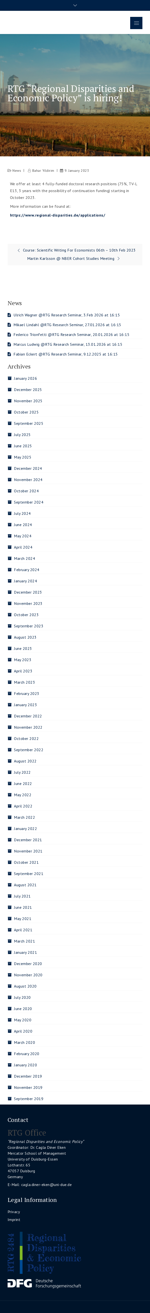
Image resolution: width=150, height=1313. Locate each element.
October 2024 (26, 490)
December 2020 (28, 963)
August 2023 (25, 637)
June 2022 (23, 783)
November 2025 (28, 400)
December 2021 (28, 839)
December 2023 (28, 592)
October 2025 (26, 412)
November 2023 (28, 603)
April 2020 (23, 1031)
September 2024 (28, 502)
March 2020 (24, 1042)
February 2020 (26, 1053)
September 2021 (28, 873)
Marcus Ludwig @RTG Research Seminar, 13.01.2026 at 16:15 (67, 344)
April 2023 (23, 670)
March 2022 (24, 817)
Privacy (14, 1211)
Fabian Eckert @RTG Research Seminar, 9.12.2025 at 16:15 (65, 354)
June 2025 (23, 445)
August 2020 (25, 986)
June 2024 (23, 524)
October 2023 (26, 614)
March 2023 (24, 682)
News (16, 170)
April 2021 (23, 929)
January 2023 (25, 704)
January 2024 (25, 580)
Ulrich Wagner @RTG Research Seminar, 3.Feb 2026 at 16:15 (66, 314)
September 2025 (28, 423)
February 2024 (26, 569)
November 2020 (28, 974)
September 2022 (28, 749)
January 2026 (25, 378)
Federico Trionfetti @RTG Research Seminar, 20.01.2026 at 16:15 (71, 334)
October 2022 (26, 738)
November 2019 (28, 1087)
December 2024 (28, 468)
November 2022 (28, 727)
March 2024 (24, 558)
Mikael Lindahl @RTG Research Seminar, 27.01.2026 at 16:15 (67, 324)
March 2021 (24, 941)
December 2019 (28, 1076)
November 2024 (28, 479)
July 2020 (22, 997)
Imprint (14, 1219)
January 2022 (25, 828)
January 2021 (25, 952)
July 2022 (22, 772)
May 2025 (22, 457)
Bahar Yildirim (43, 170)
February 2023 (26, 693)
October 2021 (26, 862)
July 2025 (22, 434)
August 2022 (25, 761)
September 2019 (28, 1098)
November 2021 (28, 851)
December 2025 (28, 389)
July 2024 (22, 513)
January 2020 (25, 1064)
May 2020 (22, 1019)
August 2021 (25, 884)
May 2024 (22, 535)
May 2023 (22, 659)
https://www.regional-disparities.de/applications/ (57, 215)
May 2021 (22, 918)
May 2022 (22, 794)
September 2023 (28, 625)
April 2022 (23, 806)
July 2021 (22, 896)
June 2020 (23, 1008)
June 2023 (23, 648)
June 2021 (23, 907)
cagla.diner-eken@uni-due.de (46, 1184)
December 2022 (28, 716)
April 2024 (23, 547)
